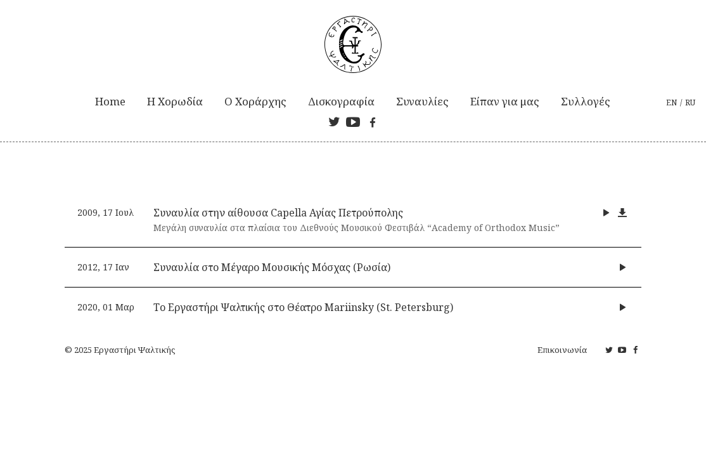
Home (110, 101)
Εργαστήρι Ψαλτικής (134, 349)
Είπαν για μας (504, 101)
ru (690, 102)
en (671, 102)
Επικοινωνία (562, 349)
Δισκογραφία (341, 101)
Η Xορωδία (175, 101)
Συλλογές (585, 101)
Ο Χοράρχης (255, 101)
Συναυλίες (422, 101)
